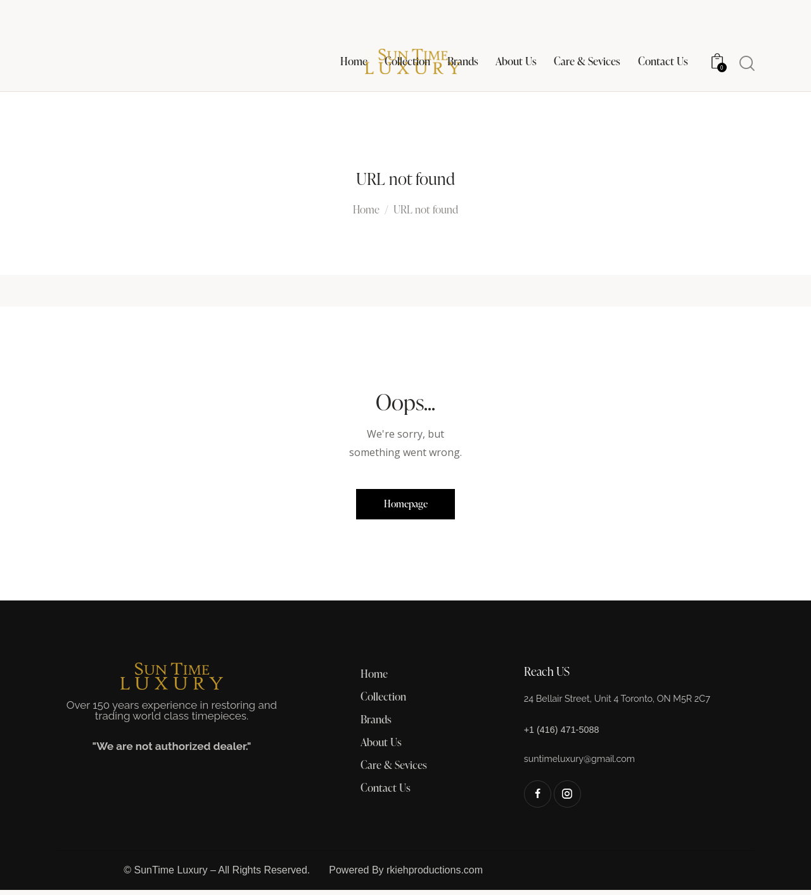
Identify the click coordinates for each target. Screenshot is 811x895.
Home (366, 210)
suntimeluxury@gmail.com (586, 763)
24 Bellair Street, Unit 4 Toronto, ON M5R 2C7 (627, 703)
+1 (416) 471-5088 (566, 733)
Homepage (405, 505)
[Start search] (746, 63)
